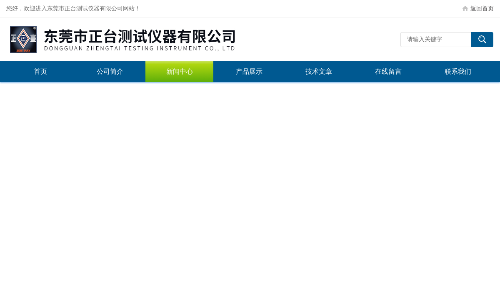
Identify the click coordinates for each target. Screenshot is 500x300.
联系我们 (458, 71)
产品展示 (249, 71)
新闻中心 (179, 71)
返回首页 (482, 8)
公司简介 (110, 71)
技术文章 (318, 71)
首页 (40, 71)
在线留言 (388, 71)
